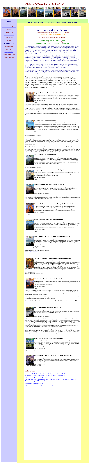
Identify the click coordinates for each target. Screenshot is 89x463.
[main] (52, 145)
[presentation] (52, 145)
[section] (52, 145)
